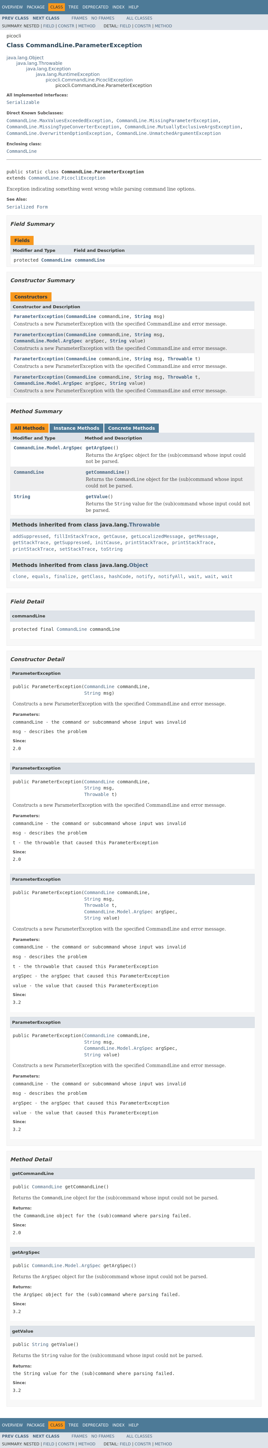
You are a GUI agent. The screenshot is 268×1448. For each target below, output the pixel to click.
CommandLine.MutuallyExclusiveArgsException (182, 126)
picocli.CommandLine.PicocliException (89, 79)
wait (194, 576)
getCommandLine (105, 472)
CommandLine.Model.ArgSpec (48, 340)
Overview (12, 7)
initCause (107, 542)
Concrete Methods (131, 428)
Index (118, 7)
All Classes (139, 18)
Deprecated (95, 7)
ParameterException (38, 316)
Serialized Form (27, 207)
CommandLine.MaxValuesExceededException (59, 120)
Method (87, 26)
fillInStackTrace (76, 536)
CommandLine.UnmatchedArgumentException (168, 133)
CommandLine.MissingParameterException (167, 120)
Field (48, 26)
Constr (66, 26)
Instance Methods (76, 428)
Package (36, 7)
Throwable (180, 358)
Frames (80, 18)
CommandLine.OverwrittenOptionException (59, 133)
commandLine (90, 260)
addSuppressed (31, 536)
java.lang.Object (25, 57)
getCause (114, 536)
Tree (73, 7)
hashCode (120, 576)
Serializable (23, 102)
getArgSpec (99, 447)
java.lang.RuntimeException (68, 74)
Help (133, 7)
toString (112, 549)
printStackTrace (146, 542)
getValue (97, 496)
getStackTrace (31, 542)
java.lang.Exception (48, 68)
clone (19, 576)
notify (144, 576)
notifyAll (170, 576)
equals (40, 576)
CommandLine (22, 151)
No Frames (102, 18)
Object (138, 565)
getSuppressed (72, 542)
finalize (65, 576)
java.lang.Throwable (39, 63)
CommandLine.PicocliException (66, 178)
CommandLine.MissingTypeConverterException (63, 126)
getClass (92, 576)
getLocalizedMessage (157, 536)
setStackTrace (77, 549)
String (143, 316)
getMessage (202, 536)
